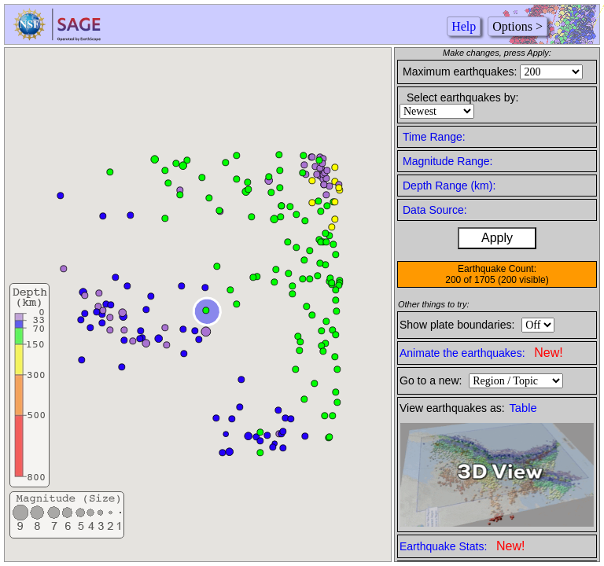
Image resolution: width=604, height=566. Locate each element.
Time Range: (434, 136)
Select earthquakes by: (462, 97)
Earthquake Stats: (462, 546)
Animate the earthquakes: (481, 352)
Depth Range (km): (449, 185)
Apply (497, 237)
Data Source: (435, 210)
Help (463, 26)
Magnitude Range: (447, 161)
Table (523, 408)
